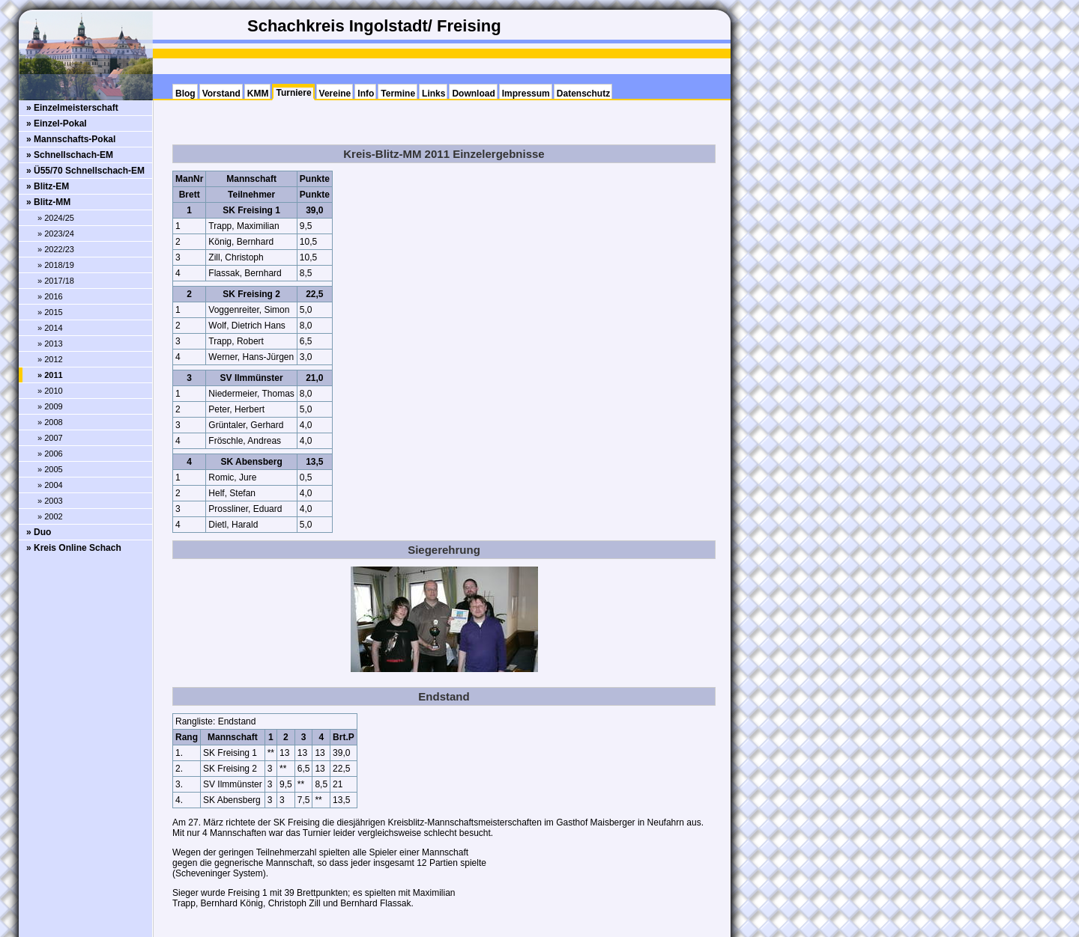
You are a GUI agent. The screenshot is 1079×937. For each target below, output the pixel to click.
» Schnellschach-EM (69, 155)
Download (473, 93)
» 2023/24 (55, 233)
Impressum (526, 93)
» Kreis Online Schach (73, 548)
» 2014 (50, 327)
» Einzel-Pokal (56, 123)
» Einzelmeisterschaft (72, 108)
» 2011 (50, 374)
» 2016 (50, 296)
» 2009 (50, 406)
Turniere (293, 93)
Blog (185, 93)
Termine (398, 93)
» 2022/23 (55, 249)
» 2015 (50, 312)
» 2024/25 (55, 217)
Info (365, 93)
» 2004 (50, 484)
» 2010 (50, 390)
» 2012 (50, 359)
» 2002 (50, 516)
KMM (258, 93)
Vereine (335, 93)
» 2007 (50, 437)
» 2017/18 (55, 280)
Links (433, 93)
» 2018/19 (55, 264)
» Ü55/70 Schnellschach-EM (85, 170)
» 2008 (50, 422)
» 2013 (50, 343)
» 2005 (50, 469)
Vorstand (221, 93)
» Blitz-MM (48, 202)
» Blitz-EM (47, 186)
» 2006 (50, 453)
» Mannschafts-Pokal (70, 139)
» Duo (38, 532)
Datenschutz (583, 93)
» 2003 (50, 500)
